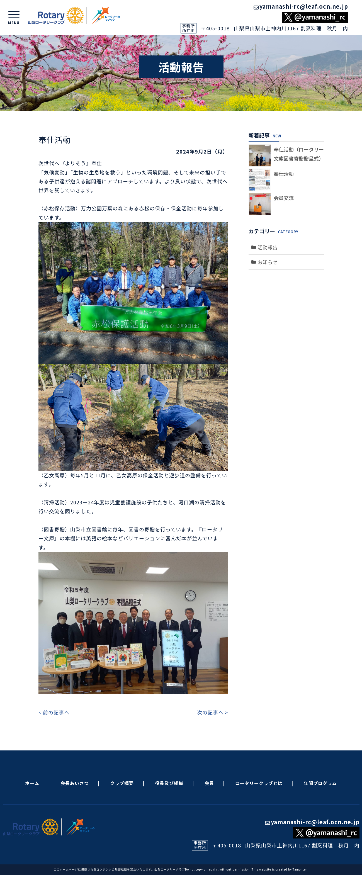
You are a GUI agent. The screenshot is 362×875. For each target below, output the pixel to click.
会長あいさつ (74, 783)
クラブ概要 (122, 783)
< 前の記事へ (53, 712)
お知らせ (267, 262)
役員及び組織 (169, 783)
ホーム (32, 783)
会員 (209, 783)
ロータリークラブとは (259, 783)
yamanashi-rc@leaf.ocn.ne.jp (301, 6)
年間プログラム (320, 783)
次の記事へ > (212, 712)
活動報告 (267, 247)
